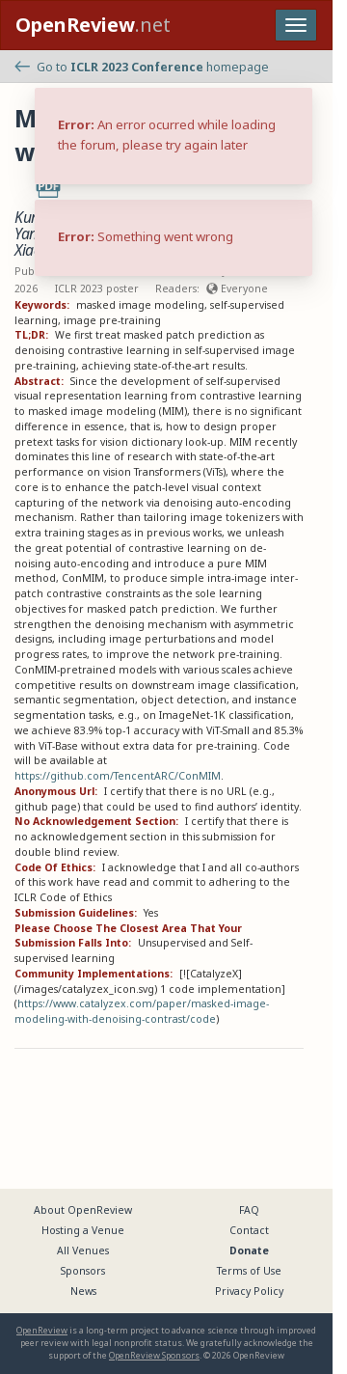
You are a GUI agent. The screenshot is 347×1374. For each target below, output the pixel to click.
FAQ (249, 1210)
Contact (249, 1230)
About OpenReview (83, 1210)
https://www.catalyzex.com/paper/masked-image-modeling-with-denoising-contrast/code (141, 1011)
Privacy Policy (249, 1291)
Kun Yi (33, 217)
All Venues (83, 1250)
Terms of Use (249, 1271)
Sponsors (83, 1271)
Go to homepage (141, 67)
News (83, 1291)
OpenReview (41, 1330)
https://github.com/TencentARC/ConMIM (117, 776)
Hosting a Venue (82, 1230)
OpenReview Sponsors (154, 1355)
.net (93, 25)
